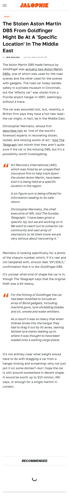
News (7, 17)
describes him (13, 130)
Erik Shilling (12, 57)
